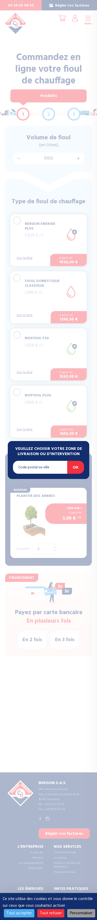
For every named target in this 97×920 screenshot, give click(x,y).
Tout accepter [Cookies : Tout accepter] (19, 913)
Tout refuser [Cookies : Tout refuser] (51, 913)
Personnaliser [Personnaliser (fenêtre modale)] (81, 913)
